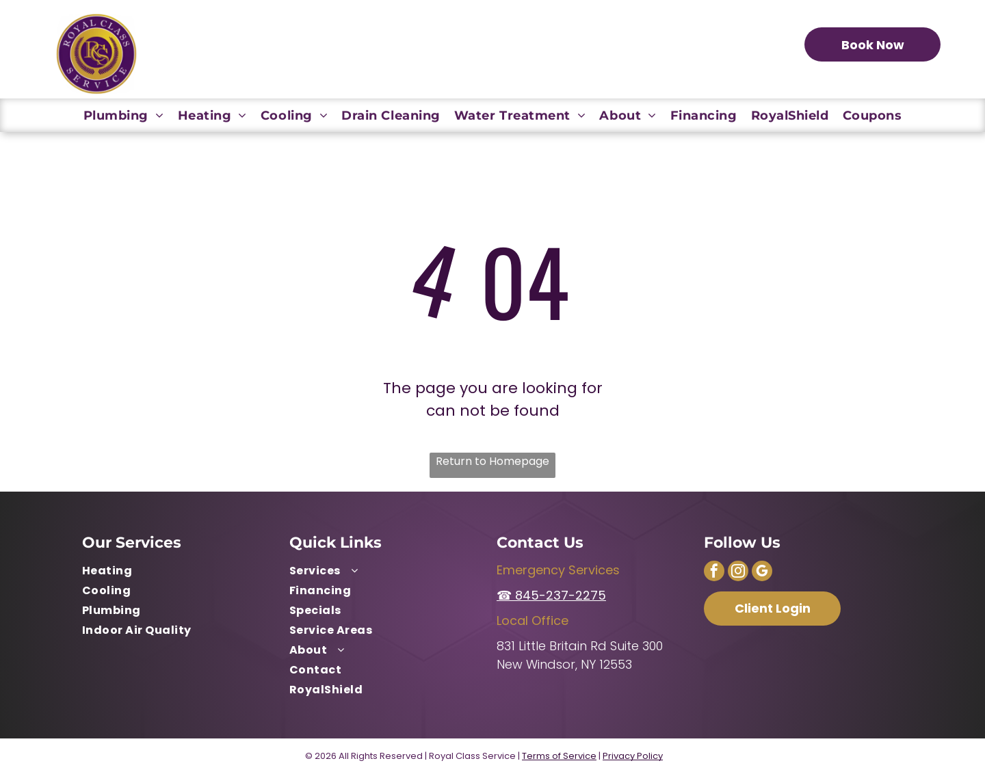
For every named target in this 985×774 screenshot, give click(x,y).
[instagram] (738, 573)
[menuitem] (124, 115)
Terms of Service (559, 755)
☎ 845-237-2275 (551, 595)
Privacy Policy (633, 755)
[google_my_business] (762, 573)
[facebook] (714, 573)
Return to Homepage (492, 461)
